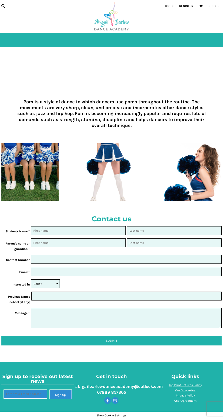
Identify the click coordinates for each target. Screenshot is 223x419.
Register (186, 6)
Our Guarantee (185, 390)
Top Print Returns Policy (185, 385)
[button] (3, 6)
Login (169, 6)
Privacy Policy (185, 395)
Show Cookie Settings (111, 415)
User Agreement (185, 400)
